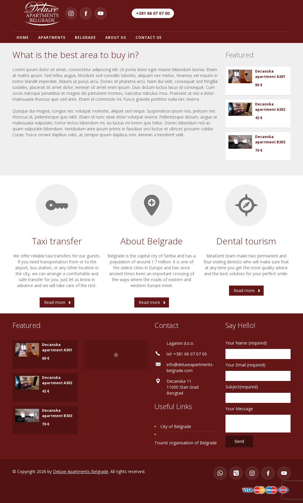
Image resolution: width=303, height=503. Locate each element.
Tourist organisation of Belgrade (185, 443)
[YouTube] (101, 13)
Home (23, 37)
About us (115, 37)
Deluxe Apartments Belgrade (80, 471)
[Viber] (236, 473)
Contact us (149, 37)
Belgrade (85, 37)
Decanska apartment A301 (270, 74)
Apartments (52, 37)
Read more (54, 302)
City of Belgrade (175, 426)
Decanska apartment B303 (270, 139)
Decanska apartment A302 (270, 107)
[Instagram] (71, 13)
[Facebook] (86, 13)
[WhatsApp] (220, 473)
